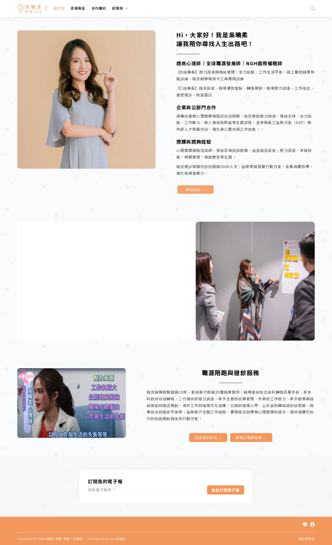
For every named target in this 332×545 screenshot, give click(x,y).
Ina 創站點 (117, 538)
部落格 (120, 8)
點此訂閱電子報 (226, 490)
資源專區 (78, 8)
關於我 (59, 8)
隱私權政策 (307, 539)
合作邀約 (98, 8)
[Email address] (146, 490)
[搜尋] (313, 8)
